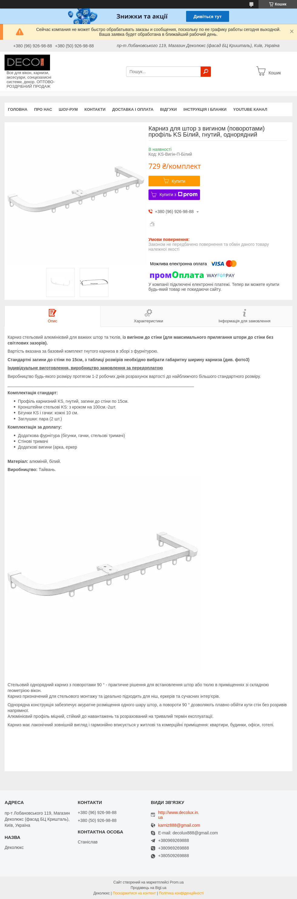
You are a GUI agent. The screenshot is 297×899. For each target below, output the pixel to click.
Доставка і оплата (132, 109)
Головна (17, 109)
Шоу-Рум (68, 109)
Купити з (178, 194)
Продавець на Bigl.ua (148, 888)
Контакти (95, 109)
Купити (178, 181)
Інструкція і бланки (204, 109)
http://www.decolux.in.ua (178, 815)
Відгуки (168, 109)
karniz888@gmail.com (179, 825)
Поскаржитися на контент (134, 893)
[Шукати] (206, 71)
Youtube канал (250, 109)
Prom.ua (177, 882)
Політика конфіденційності (181, 893)
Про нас (43, 109)
